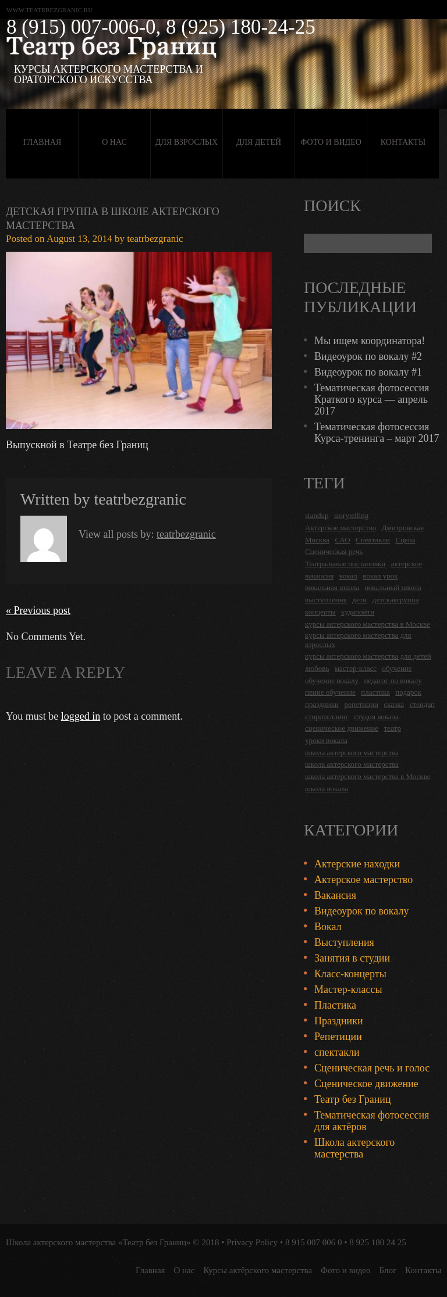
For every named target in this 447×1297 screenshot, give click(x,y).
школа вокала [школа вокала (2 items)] (326, 788)
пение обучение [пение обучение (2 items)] (330, 692)
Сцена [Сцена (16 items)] (405, 539)
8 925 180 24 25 (377, 1242)
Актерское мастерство (363, 879)
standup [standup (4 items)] (316, 515)
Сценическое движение (366, 1083)
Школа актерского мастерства (354, 1148)
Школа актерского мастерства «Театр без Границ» (98, 1242)
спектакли (337, 1052)
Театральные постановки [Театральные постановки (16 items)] (345, 563)
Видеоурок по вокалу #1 (368, 372)
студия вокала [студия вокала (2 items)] (376, 716)
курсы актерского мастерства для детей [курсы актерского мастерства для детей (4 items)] (368, 656)
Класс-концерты (350, 974)
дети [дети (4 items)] (359, 599)
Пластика (335, 1005)
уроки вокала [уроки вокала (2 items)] (326, 740)
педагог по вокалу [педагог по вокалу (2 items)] (392, 680)
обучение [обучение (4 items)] (396, 668)
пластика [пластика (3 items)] (375, 692)
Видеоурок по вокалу (361, 911)
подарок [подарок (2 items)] (408, 692)
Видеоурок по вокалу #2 (368, 356)
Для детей (258, 142)
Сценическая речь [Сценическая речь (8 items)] (334, 551)
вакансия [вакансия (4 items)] (319, 575)
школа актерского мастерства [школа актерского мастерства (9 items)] (352, 764)
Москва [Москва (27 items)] (317, 539)
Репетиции (338, 1036)
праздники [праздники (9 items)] (322, 704)
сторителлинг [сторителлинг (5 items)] (327, 716)
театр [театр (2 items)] (392, 728)
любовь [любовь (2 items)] (317, 668)
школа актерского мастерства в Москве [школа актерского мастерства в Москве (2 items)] (367, 776)
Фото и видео (330, 142)
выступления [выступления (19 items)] (326, 599)
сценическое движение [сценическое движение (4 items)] (341, 728)
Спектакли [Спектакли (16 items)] (373, 539)
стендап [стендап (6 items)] (422, 704)
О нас (114, 142)
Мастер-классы (348, 989)
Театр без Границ (352, 1099)
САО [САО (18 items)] (342, 539)
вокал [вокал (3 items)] (348, 575)
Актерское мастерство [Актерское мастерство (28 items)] (340, 527)
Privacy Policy (252, 1242)
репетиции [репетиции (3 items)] (361, 704)
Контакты (403, 142)
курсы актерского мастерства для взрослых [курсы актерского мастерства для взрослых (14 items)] (358, 640)
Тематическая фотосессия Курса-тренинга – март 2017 (376, 432)
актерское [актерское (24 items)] (407, 563)
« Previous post (38, 610)
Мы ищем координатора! (369, 340)
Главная (42, 142)
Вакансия (335, 895)
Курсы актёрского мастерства (257, 1270)
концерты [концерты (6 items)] (320, 612)
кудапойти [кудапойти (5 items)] (357, 612)
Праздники (338, 1021)
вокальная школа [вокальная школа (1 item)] (332, 587)
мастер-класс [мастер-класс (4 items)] (356, 668)
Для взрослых (186, 142)
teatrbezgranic (155, 238)
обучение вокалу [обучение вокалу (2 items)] (332, 680)
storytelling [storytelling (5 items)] (351, 515)
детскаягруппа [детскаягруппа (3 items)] (395, 599)
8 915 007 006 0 (313, 1242)
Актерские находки (357, 864)
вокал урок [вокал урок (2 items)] (380, 575)
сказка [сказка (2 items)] (394, 704)
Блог (388, 1270)
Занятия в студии (352, 958)
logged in (81, 716)
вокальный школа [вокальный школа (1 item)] (393, 587)
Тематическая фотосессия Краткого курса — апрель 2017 (371, 399)
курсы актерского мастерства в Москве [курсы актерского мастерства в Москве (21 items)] (367, 624)
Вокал (328, 926)
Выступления (344, 942)
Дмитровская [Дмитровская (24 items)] (403, 527)
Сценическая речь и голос (372, 1068)
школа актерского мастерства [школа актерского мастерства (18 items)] (352, 752)
